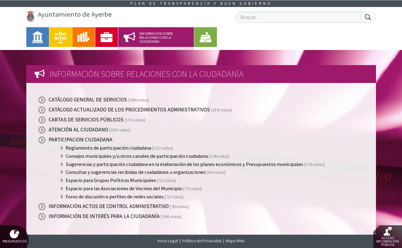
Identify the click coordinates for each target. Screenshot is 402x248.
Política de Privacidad (201, 240)
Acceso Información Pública (387, 237)
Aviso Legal (167, 240)
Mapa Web (235, 240)
